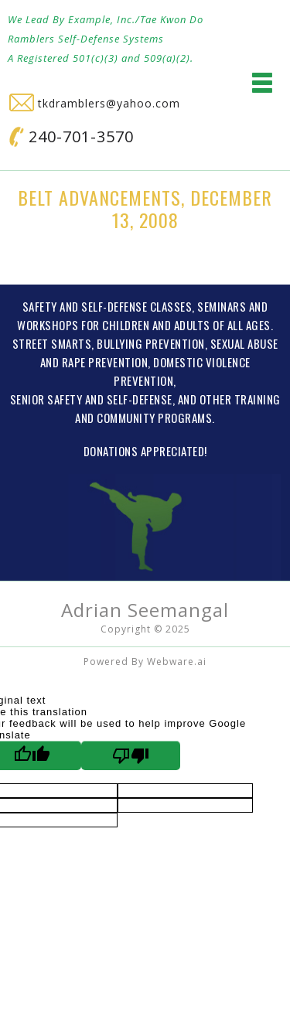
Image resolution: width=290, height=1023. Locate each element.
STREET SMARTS (52, 343)
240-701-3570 (71, 136)
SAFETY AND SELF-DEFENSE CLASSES (107, 306)
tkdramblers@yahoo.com (94, 103)
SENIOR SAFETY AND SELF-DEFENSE (91, 398)
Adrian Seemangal (145, 609)
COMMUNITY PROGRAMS (154, 417)
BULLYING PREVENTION (151, 343)
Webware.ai (176, 661)
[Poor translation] (130, 755)
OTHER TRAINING (240, 398)
